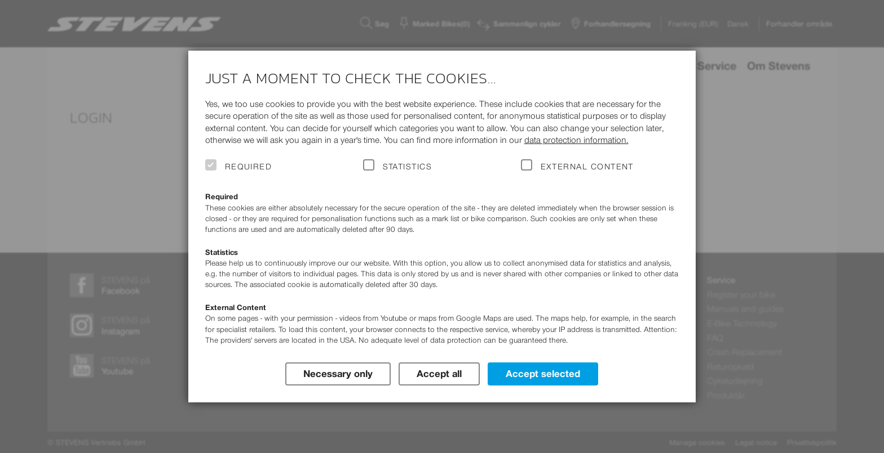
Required (248, 166)
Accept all (439, 373)
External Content (587, 166)
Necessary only (338, 373)
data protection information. (576, 140)
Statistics (407, 166)
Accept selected (543, 373)
